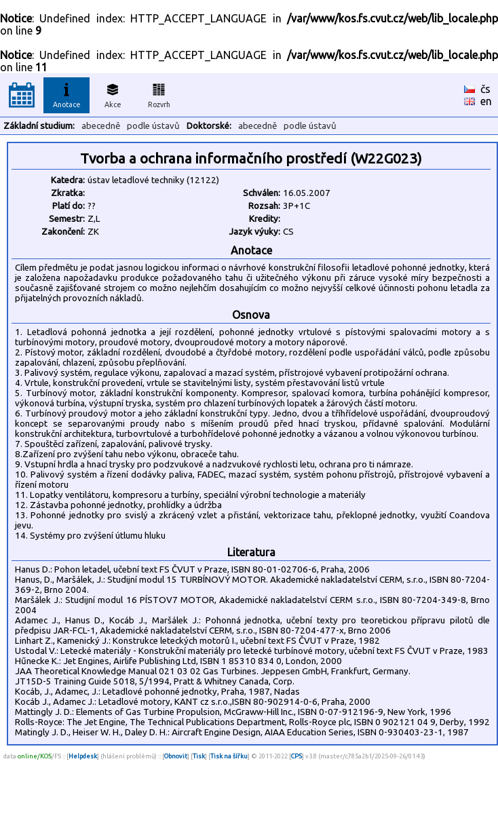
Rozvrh (159, 94)
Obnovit (175, 756)
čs (485, 89)
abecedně (100, 126)
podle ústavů (153, 126)
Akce (112, 94)
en (486, 101)
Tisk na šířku (229, 756)
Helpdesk (83, 756)
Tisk (199, 756)
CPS (296, 756)
